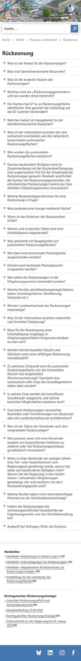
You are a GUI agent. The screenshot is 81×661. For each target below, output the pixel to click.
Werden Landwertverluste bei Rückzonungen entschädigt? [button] (39, 307)
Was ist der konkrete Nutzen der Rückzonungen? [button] (30, 81)
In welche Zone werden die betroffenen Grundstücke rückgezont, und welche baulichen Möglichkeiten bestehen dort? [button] (36, 398)
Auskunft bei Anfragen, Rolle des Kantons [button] (36, 526)
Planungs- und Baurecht (43, 39)
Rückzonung (70, 39)
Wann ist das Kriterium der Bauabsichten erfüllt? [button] (36, 218)
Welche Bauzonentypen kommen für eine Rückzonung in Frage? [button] (36, 198)
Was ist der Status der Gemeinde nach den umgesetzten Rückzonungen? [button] (37, 428)
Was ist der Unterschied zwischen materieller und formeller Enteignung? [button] (39, 320)
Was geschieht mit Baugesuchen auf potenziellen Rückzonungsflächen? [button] (33, 243)
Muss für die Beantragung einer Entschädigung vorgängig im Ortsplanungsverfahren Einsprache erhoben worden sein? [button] (37, 336)
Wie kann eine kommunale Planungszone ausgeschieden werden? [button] (36, 255)
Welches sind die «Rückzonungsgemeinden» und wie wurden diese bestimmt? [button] (38, 94)
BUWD (20, 39)
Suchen (74, 28)
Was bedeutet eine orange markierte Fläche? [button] (39, 208)
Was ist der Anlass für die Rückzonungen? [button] (36, 63)
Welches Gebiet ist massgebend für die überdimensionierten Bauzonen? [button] (35, 122)
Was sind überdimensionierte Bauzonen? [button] (36, 71)
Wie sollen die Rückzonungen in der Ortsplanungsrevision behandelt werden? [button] (36, 279)
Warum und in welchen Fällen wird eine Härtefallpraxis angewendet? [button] (35, 230)
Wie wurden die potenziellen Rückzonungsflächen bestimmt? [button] (29, 154)
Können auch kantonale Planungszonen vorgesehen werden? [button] (35, 267)
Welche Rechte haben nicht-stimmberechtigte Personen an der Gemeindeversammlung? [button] (40, 496)
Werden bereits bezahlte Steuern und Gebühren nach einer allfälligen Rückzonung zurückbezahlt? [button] (38, 354)
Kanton (6, 39)
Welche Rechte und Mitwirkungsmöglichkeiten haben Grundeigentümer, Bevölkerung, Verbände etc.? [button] (40, 293)
